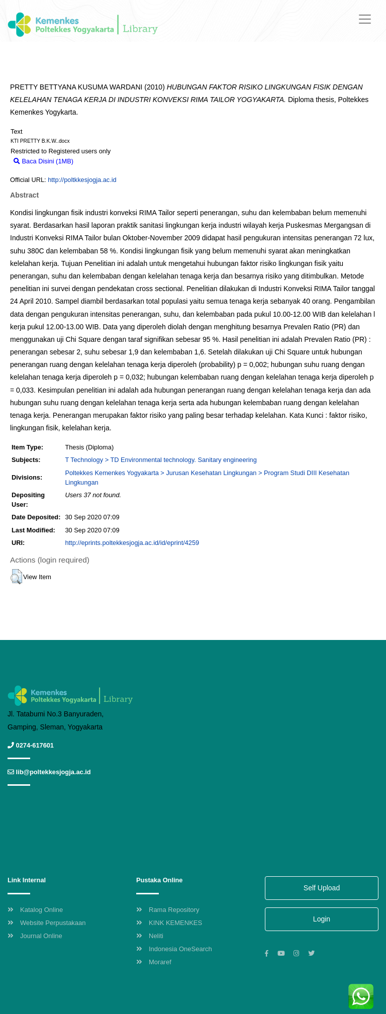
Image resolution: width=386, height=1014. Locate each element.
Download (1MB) (102, 161)
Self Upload (322, 888)
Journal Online (35, 936)
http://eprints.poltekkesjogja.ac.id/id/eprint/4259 (132, 542)
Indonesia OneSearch (174, 949)
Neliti (149, 936)
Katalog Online (35, 909)
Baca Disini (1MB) (43, 161)
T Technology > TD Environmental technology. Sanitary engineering (160, 460)
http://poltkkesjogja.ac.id (82, 179)
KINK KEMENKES (169, 923)
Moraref (153, 962)
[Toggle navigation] (364, 19)
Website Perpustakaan (47, 923)
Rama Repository (167, 909)
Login (321, 919)
